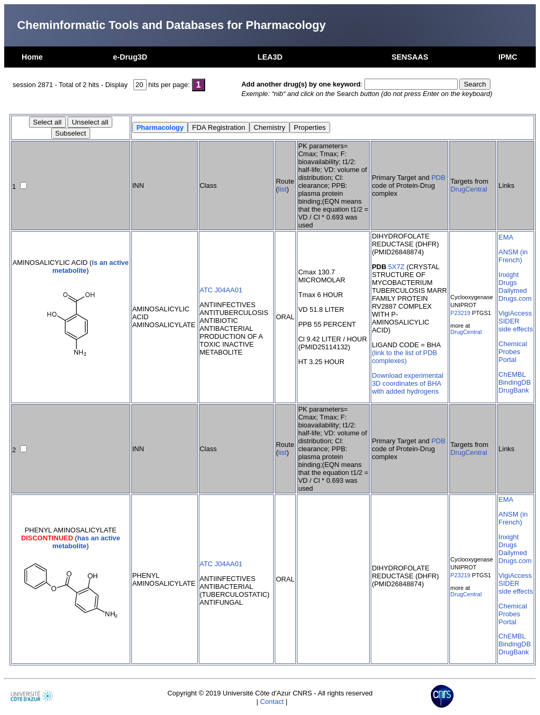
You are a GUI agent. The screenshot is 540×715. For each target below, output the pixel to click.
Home (32, 57)
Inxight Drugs (508, 279)
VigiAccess (515, 313)
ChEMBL (512, 374)
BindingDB (514, 382)
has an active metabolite (86, 542)
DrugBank (513, 390)
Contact (272, 702)
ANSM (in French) (512, 256)
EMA (505, 237)
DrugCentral (468, 189)
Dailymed (512, 290)
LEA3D (269, 57)
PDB (438, 178)
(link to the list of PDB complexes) (404, 357)
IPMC (507, 57)
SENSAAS (409, 57)
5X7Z (396, 267)
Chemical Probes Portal (512, 352)
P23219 (460, 313)
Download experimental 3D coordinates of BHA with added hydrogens (407, 383)
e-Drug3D (130, 57)
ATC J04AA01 (221, 290)
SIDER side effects (515, 325)
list (282, 189)
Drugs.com (515, 298)
